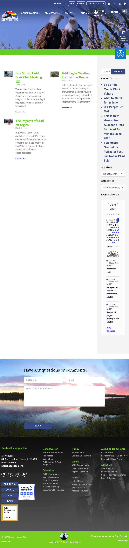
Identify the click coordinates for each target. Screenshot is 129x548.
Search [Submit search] (118, 71)
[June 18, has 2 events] (115, 230)
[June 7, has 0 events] (107, 225)
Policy (76, 448)
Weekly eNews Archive (82, 484)
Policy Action (78, 452)
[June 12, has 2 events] (116, 225)
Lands (76, 461)
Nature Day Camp (51, 477)
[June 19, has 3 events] (116, 230)
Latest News (77, 481)
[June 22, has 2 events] (109, 235)
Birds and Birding (51, 487)
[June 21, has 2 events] (107, 235)
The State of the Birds (53, 452)
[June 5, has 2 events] (116, 220)
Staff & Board (107, 468)
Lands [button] (84, 13)
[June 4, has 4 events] (115, 220)
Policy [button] (69, 13)
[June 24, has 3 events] (113, 235)
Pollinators (48, 456)
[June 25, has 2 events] (115, 235)
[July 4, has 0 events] (118, 240)
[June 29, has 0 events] (109, 240)
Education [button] (52, 13)
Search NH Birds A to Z (111, 459)
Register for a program (123, 38)
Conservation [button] (30, 13)
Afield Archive (78, 487)
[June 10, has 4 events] (113, 225)
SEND (38, 426)
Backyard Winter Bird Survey (114, 456)
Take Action (96, 3)
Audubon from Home (114, 448)
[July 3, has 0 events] (116, 240)
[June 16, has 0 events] (111, 230)
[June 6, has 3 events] (118, 220)
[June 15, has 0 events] (109, 230)
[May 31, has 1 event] (107, 220)
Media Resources (80, 491)
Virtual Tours (107, 452)
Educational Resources (53, 490)
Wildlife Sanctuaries (81, 465)
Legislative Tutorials (81, 456)
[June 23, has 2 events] (111, 235)
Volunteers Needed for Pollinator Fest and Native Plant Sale (114, 151)
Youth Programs (50, 480)
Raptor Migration (80, 472)
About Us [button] (116, 13)
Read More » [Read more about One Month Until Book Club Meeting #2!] (20, 112)
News (76, 477)
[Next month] (117, 204)
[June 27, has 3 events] (118, 235)
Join (71, 4)
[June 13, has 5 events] (118, 225)
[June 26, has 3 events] (116, 235)
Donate (60, 3)
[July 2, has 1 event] (115, 240)
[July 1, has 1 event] (113, 240)
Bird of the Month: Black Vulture (112, 89)
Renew (80, 4)
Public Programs (51, 474)
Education (49, 470)
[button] (124, 11)
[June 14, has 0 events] (107, 230)
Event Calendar (108, 478)
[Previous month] (108, 204)
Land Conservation (81, 468)
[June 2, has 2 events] (111, 220)
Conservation (51, 448)
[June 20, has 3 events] (118, 230)
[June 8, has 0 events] (109, 225)
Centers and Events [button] (100, 13)
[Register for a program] (123, 32)
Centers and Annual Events (113, 475)
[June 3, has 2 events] (113, 220)
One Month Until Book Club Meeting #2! (28, 78)
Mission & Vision (109, 472)
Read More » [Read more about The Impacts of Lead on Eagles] (20, 159)
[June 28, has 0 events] (107, 240)
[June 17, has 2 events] (113, 230)
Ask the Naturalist (51, 483)
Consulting (48, 459)
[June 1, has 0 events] (109, 220)
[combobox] (113, 174)
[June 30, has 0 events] (111, 240)
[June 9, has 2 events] (111, 225)
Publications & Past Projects (52, 463)
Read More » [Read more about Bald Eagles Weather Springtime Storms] (67, 108)
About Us (107, 464)
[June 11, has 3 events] (115, 225)
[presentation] (45, 414)
